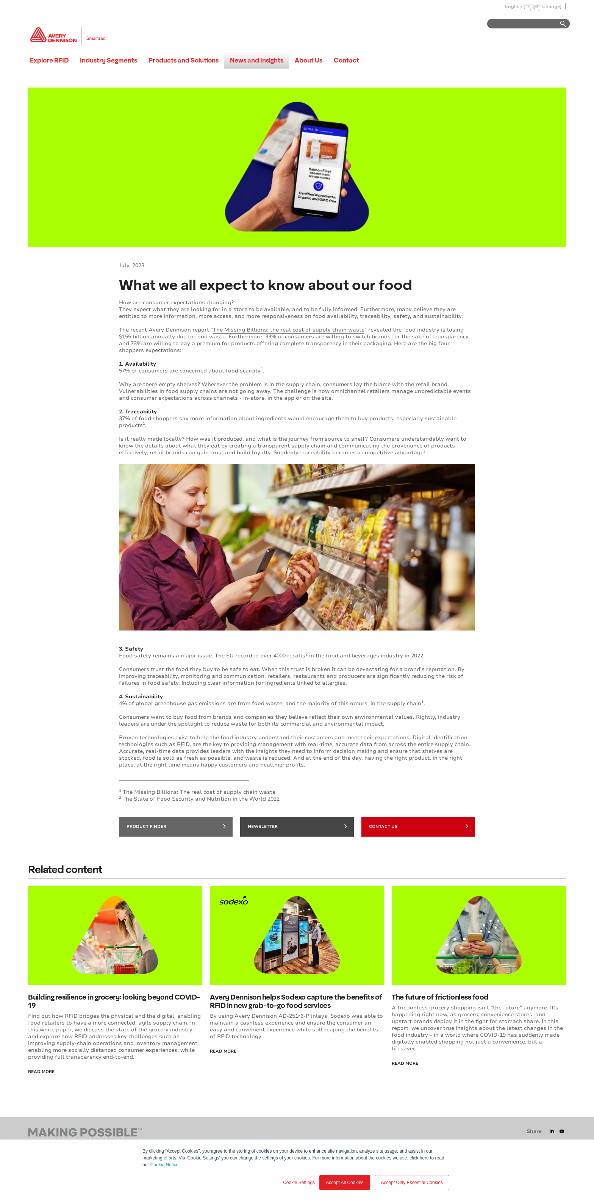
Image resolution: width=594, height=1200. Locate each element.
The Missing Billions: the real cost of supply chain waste (288, 329)
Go (559, 24)
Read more (405, 1063)
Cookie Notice (164, 1164)
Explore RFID (49, 60)
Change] (551, 6)
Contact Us (418, 826)
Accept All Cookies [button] (344, 1182)
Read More (41, 1072)
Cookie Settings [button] (299, 1182)
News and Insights (256, 60)
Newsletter (297, 826)
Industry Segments (108, 60)
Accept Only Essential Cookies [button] (412, 1182)
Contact (346, 60)
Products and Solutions (183, 60)
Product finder (176, 826)
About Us (308, 60)
